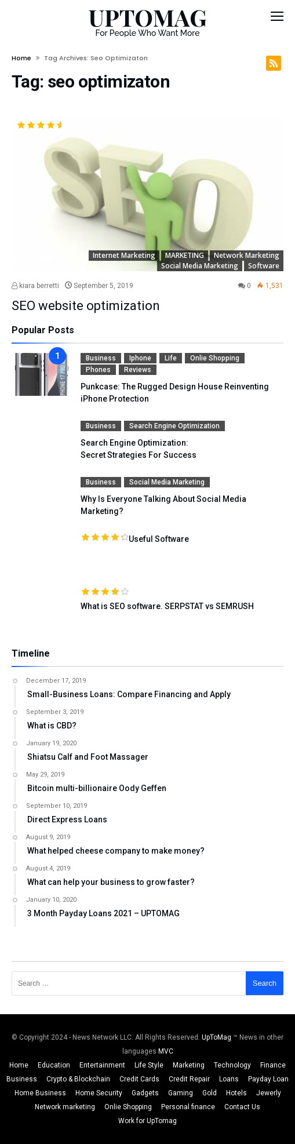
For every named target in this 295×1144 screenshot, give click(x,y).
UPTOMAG (147, 17)
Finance (273, 1065)
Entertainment (102, 1065)
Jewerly (268, 1093)
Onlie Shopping (214, 358)
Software (263, 266)
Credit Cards (139, 1079)
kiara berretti (35, 286)
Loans (229, 1079)
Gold (209, 1093)
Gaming (180, 1093)
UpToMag (217, 1037)
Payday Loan (268, 1079)
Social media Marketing (199, 266)
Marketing (189, 1065)
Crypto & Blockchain (78, 1079)
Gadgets (145, 1093)
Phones (98, 370)
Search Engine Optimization (174, 426)
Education (54, 1065)
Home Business (40, 1093)
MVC (165, 1051)
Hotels (236, 1093)
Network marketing (246, 255)
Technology (232, 1065)
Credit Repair (189, 1079)
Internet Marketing (124, 255)
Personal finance (188, 1107)
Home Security (98, 1093)
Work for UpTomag (147, 1121)
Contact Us (242, 1107)
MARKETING (184, 255)
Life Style (148, 1065)
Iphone (140, 358)
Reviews (137, 370)
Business (101, 358)
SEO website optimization (86, 305)
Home (21, 58)
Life (171, 358)
